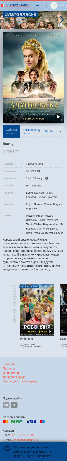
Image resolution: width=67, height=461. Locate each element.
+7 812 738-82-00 (23, 435)
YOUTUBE (14, 405)
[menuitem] (37, 5)
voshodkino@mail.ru (25, 439)
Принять (18, 455)
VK (6, 405)
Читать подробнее (39, 455)
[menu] (35, 5)
